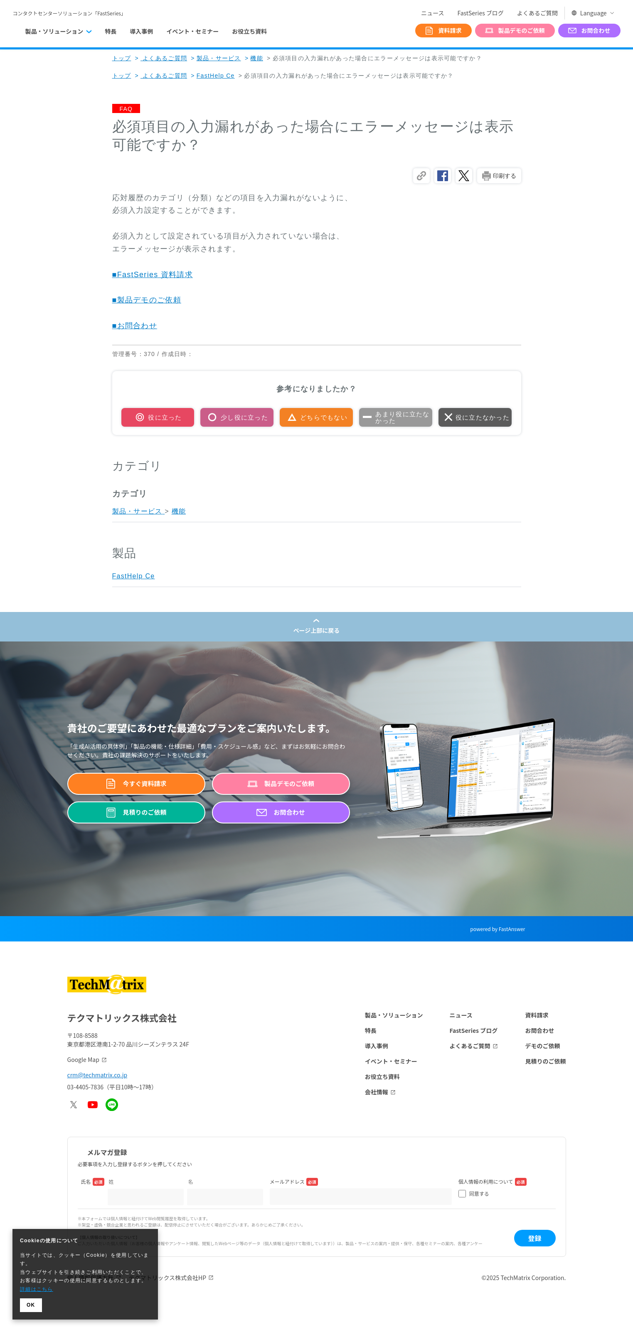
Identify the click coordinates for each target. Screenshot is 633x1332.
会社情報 (376, 1092)
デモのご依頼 (542, 1046)
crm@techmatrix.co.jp (97, 1075)
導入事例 (141, 31)
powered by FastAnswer (497, 928)
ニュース (432, 13)
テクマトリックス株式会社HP (168, 1277)
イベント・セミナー (192, 31)
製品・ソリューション (394, 1015)
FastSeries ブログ (480, 13)
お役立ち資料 (249, 31)
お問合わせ (539, 1030)
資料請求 (537, 1015)
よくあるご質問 (537, 13)
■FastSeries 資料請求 (152, 274)
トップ (121, 58)
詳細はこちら (36, 1289)
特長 (110, 31)
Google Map (83, 1059)
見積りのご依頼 (545, 1061)
